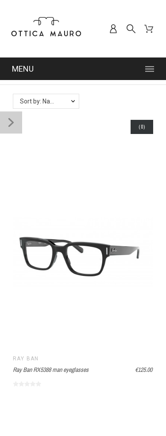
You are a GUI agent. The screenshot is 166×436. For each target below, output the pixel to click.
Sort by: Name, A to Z (49, 101)
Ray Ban (26, 359)
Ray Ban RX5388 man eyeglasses (51, 370)
